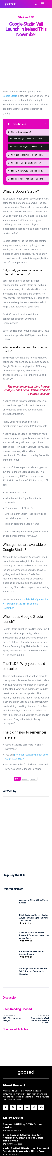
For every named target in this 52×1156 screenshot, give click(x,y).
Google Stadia (10, 95)
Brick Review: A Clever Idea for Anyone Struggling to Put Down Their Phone (34, 918)
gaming (25, 779)
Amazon (6, 1131)
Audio (5, 1155)
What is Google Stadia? (21, 132)
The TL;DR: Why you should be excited (27, 171)
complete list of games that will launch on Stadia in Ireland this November (26, 603)
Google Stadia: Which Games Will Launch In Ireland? (40, 1020)
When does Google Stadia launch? (26, 163)
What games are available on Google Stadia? (30, 155)
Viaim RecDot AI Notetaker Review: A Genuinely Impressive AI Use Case (34, 935)
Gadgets (7, 1144)
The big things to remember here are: (27, 179)
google (34, 779)
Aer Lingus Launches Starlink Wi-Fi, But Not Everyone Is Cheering (33, 971)
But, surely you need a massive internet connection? (31, 139)
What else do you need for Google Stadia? (31, 147)
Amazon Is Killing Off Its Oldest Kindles (22, 1125)
